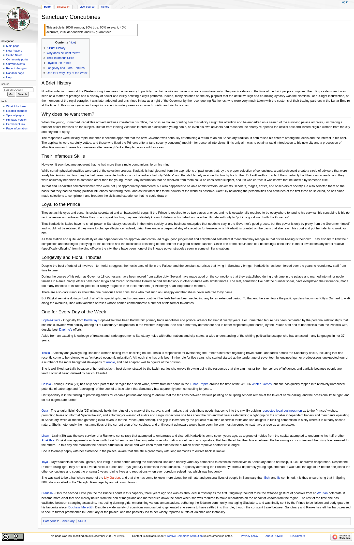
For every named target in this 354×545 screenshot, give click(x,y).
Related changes (16, 110)
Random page (15, 72)
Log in (345, 1)
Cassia (46, 384)
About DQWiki (274, 535)
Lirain (45, 435)
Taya (45, 462)
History (105, 6)
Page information (17, 128)
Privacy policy (249, 535)
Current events (15, 63)
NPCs (82, 521)
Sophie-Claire (51, 320)
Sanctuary (67, 521)
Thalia (46, 353)
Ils (278, 477)
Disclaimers (297, 535)
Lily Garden (112, 477)
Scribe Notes (14, 55)
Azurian (322, 493)
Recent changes (16, 68)
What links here (16, 106)
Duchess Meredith (80, 507)
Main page (12, 45)
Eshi (267, 477)
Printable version (16, 119)
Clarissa (47, 493)
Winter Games (262, 384)
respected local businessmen (282, 410)
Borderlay (90, 320)
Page (47, 6)
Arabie (110, 362)
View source (87, 6)
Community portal (17, 59)
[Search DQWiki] (18, 89)
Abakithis (48, 440)
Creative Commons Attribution (184, 535)
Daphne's (65, 329)
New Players (14, 50)
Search (5, 84)
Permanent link (15, 124)
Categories (50, 521)
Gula (45, 410)
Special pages (15, 115)
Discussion (63, 6)
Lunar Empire (199, 384)
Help (9, 77)
